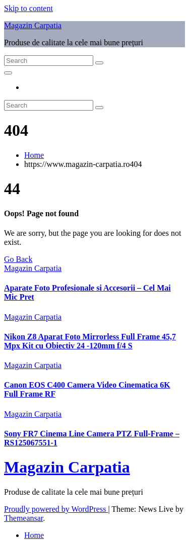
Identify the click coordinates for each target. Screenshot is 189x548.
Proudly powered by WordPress (56, 509)
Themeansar (23, 518)
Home (34, 155)
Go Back (18, 259)
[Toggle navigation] (8, 72)
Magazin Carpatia (32, 25)
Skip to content (28, 8)
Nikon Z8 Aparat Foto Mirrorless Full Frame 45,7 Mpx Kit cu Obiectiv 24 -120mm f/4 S (90, 341)
